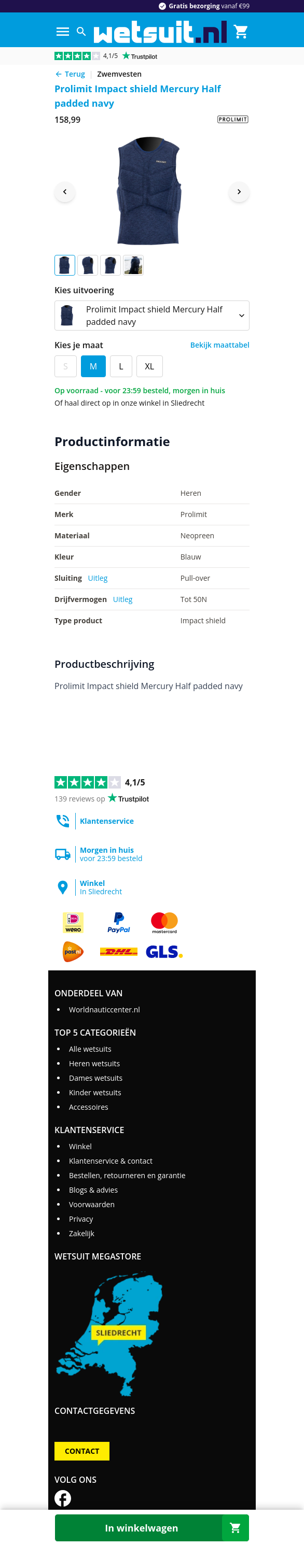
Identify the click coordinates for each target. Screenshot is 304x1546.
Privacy (81, 1219)
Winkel (80, 1146)
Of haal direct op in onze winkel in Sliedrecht (129, 403)
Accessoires (88, 1107)
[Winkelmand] (241, 31)
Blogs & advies (93, 1190)
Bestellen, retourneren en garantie (127, 1175)
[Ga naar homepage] (160, 32)
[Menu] (62, 31)
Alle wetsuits (90, 1049)
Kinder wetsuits (95, 1092)
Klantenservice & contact (111, 1161)
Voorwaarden (92, 1204)
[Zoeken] (81, 31)
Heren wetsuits (94, 1063)
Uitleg (98, 578)
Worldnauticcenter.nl (104, 1009)
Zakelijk (81, 1233)
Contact (82, 1451)
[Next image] (239, 191)
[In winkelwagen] (152, 1528)
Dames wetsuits (95, 1078)
